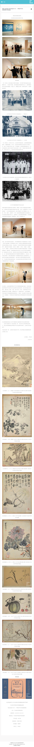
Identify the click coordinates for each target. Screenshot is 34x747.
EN (4, 2)
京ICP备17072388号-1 (17, 745)
